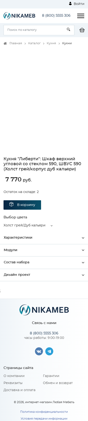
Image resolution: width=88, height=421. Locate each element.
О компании (14, 376)
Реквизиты (13, 383)
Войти (76, 4)
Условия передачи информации (44, 418)
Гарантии (51, 376)
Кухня (51, 43)
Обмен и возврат (58, 383)
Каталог (34, 43)
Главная (15, 43)
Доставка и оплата (19, 390)
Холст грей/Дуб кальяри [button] (25, 225)
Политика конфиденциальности (44, 411)
